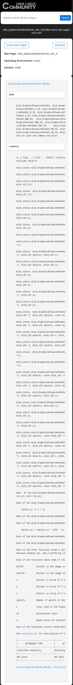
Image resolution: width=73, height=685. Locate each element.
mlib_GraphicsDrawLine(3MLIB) (33, 667)
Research (60, 45)
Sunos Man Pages (16, 45)
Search (65, 17)
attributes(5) (29, 634)
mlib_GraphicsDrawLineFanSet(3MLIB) (29, 84)
